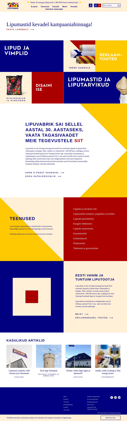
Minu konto (90, 404)
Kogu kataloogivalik (43, 176)
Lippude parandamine (83, 218)
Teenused (45, 6)
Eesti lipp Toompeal (48, 370)
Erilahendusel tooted (94, 318)
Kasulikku (19, 377)
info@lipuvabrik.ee (13, 408)
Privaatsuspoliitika (92, 399)
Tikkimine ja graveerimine (85, 248)
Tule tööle (67, 410)
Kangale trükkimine (82, 223)
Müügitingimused (92, 402)
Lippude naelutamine (83, 228)
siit (78, 140)
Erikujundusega (68, 404)
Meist (64, 6)
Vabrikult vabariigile (54, 9)
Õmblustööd (79, 243)
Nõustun (111, 418)
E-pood (34, 6)
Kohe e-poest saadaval (44, 173)
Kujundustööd (80, 233)
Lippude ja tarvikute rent (85, 209)
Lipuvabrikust (107, 377)
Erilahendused (80, 238)
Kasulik (55, 6)
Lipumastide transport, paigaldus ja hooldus (94, 213)
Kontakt (74, 6)
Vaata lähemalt (20, 29)
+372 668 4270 (11, 411)
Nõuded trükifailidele (93, 396)
